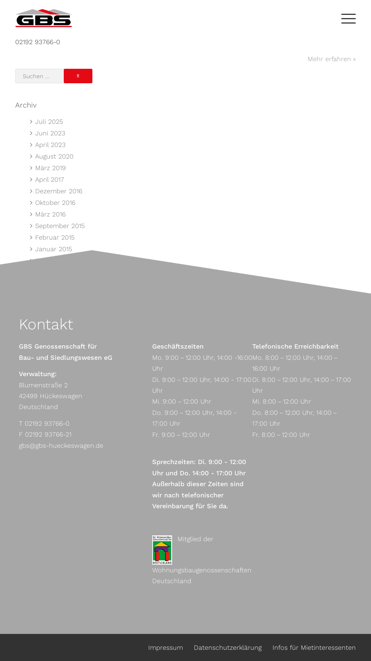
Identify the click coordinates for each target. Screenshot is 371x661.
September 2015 (60, 226)
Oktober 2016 (55, 202)
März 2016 (50, 214)
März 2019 (50, 168)
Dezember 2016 (58, 191)
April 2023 (50, 144)
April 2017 (49, 179)
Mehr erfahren (329, 59)
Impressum (165, 647)
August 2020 (54, 156)
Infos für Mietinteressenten (314, 647)
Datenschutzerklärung (228, 647)
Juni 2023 (50, 133)
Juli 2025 (49, 121)
